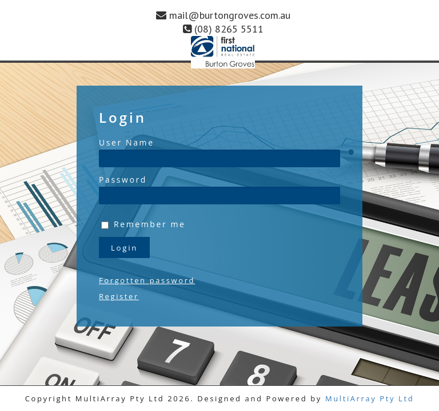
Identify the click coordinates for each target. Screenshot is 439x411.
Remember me (150, 224)
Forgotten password (147, 280)
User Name (126, 142)
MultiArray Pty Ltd (369, 398)
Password (123, 179)
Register (119, 296)
